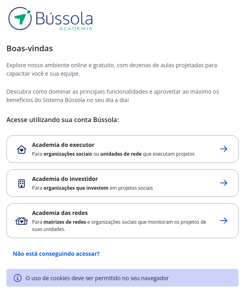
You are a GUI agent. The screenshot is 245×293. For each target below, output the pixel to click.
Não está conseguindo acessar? (56, 253)
